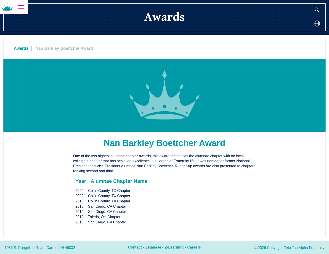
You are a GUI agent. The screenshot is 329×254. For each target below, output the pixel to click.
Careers (194, 247)
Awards (21, 48)
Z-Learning (174, 247)
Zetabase (153, 247)
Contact (135, 247)
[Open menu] (21, 7)
